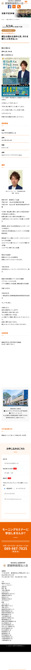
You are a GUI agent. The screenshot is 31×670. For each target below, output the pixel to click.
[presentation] (15, 507)
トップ (3, 19)
